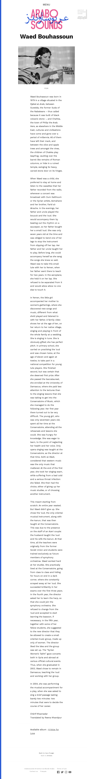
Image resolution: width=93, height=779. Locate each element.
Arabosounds (29, 769)
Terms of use (62, 769)
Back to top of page (46, 753)
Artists (49, 755)
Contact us (34, 771)
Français (43, 771)
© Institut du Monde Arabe (44, 769)
